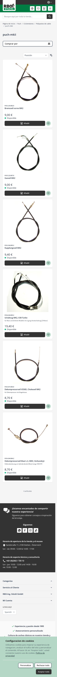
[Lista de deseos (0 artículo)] (38, 8)
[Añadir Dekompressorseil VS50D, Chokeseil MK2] (25, 406)
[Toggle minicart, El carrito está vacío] (44, 8)
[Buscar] (50, 16)
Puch (19, 24)
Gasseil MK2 (10, 178)
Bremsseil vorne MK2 (14, 108)
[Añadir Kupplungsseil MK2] (25, 262)
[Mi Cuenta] (32, 8)
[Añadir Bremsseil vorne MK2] (25, 123)
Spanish (8, 612)
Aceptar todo (43, 671)
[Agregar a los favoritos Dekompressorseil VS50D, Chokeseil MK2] (48, 406)
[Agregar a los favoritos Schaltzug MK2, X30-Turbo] (48, 334)
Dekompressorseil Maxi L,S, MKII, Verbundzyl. (25, 461)
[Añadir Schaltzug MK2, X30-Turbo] (25, 334)
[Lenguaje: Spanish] (50, 2)
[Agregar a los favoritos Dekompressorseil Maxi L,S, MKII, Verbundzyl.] (48, 478)
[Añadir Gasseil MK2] (25, 193)
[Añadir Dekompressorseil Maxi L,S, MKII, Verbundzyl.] (25, 477)
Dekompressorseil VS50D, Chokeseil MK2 (22, 389)
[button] (28, 581)
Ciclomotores (29, 24)
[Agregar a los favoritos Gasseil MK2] (48, 193)
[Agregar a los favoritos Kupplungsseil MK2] (48, 263)
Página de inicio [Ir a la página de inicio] (9, 24)
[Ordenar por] (35, 55)
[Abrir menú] (50, 8)
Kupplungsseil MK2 (13, 248)
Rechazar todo (43, 665)
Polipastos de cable (43, 24)
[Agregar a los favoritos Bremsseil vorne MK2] (48, 123)
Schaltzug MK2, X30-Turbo (16, 318)
